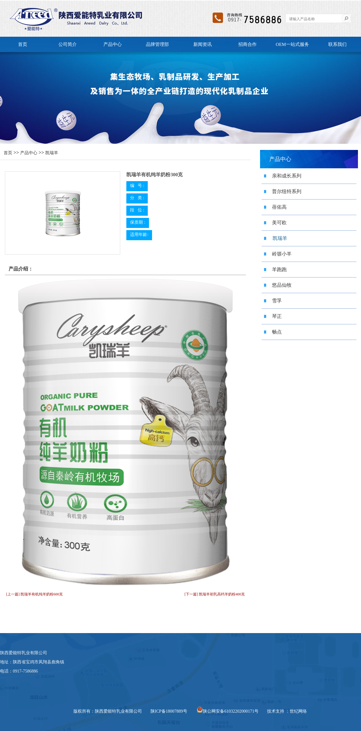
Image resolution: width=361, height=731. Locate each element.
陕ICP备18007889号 (169, 711)
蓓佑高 (279, 207)
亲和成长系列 (286, 175)
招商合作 (247, 44)
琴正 (277, 316)
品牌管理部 (157, 44)
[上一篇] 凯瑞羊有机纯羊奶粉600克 (34, 594)
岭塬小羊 (282, 253)
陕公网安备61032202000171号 (228, 711)
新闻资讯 (202, 44)
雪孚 (277, 300)
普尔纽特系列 (286, 191)
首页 (22, 44)
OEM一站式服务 (292, 44)
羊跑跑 (279, 269)
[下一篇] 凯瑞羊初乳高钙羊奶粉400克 (214, 594)
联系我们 (337, 44)
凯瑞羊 (51, 153)
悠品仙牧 (282, 285)
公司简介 (67, 44)
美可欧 (279, 222)
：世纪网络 (296, 711)
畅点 (277, 331)
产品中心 (112, 44)
